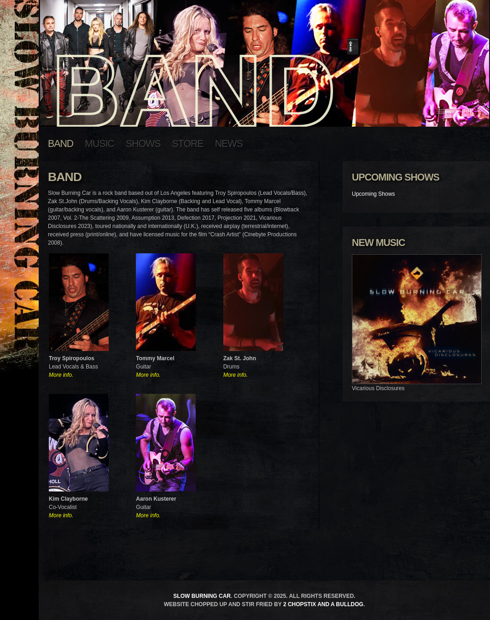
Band (60, 143)
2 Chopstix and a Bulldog (323, 604)
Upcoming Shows (373, 194)
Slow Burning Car (202, 596)
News (229, 143)
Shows (143, 143)
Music (99, 143)
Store (188, 143)
